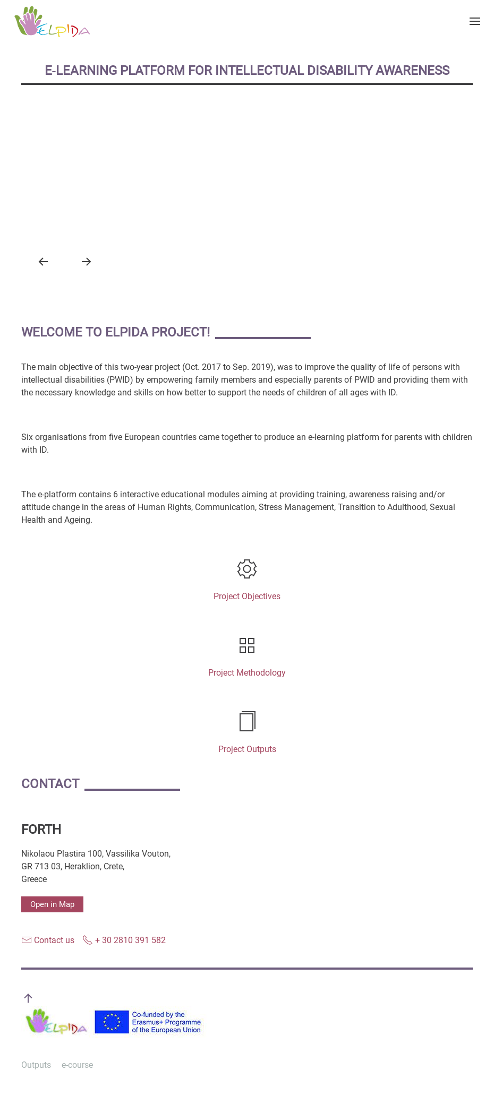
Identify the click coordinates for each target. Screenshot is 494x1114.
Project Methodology (247, 673)
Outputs (36, 1065)
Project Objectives (247, 596)
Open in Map (52, 904)
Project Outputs (247, 749)
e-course (77, 1065)
